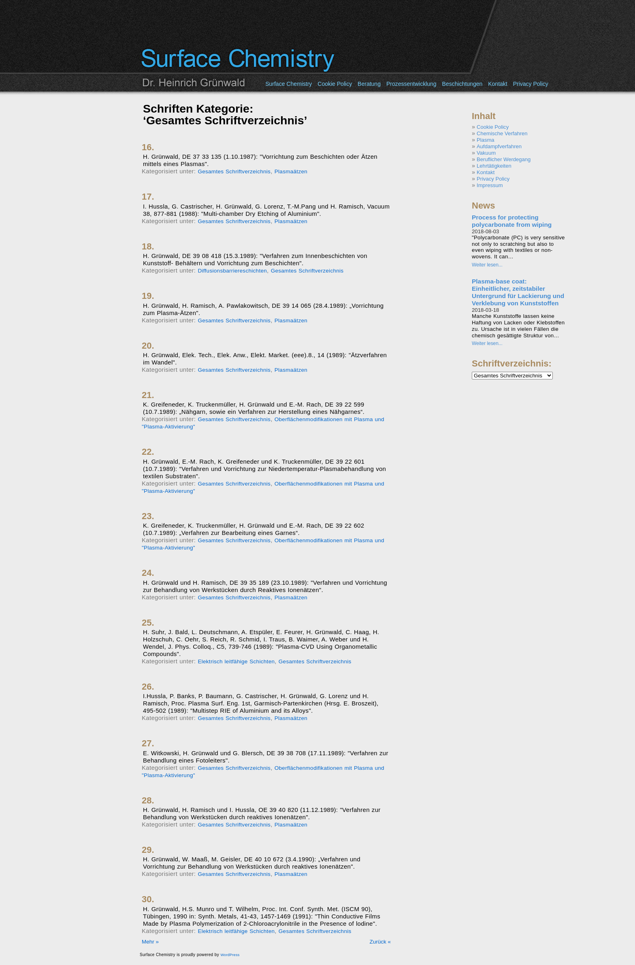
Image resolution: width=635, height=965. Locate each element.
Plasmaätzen (291, 171)
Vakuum (486, 153)
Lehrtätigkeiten (494, 166)
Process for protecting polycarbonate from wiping (512, 221)
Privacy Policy (530, 84)
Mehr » (150, 942)
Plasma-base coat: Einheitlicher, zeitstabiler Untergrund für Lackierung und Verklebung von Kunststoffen (518, 292)
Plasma (485, 140)
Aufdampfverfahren (499, 146)
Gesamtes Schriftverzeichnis (234, 171)
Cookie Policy (335, 84)
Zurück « (380, 942)
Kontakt (497, 84)
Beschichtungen (462, 84)
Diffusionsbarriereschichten (232, 271)
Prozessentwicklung (411, 84)
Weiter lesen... (487, 265)
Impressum (490, 185)
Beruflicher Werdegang (504, 159)
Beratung (369, 84)
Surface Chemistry (288, 84)
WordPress (229, 955)
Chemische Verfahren (502, 133)
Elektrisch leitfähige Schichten (236, 661)
